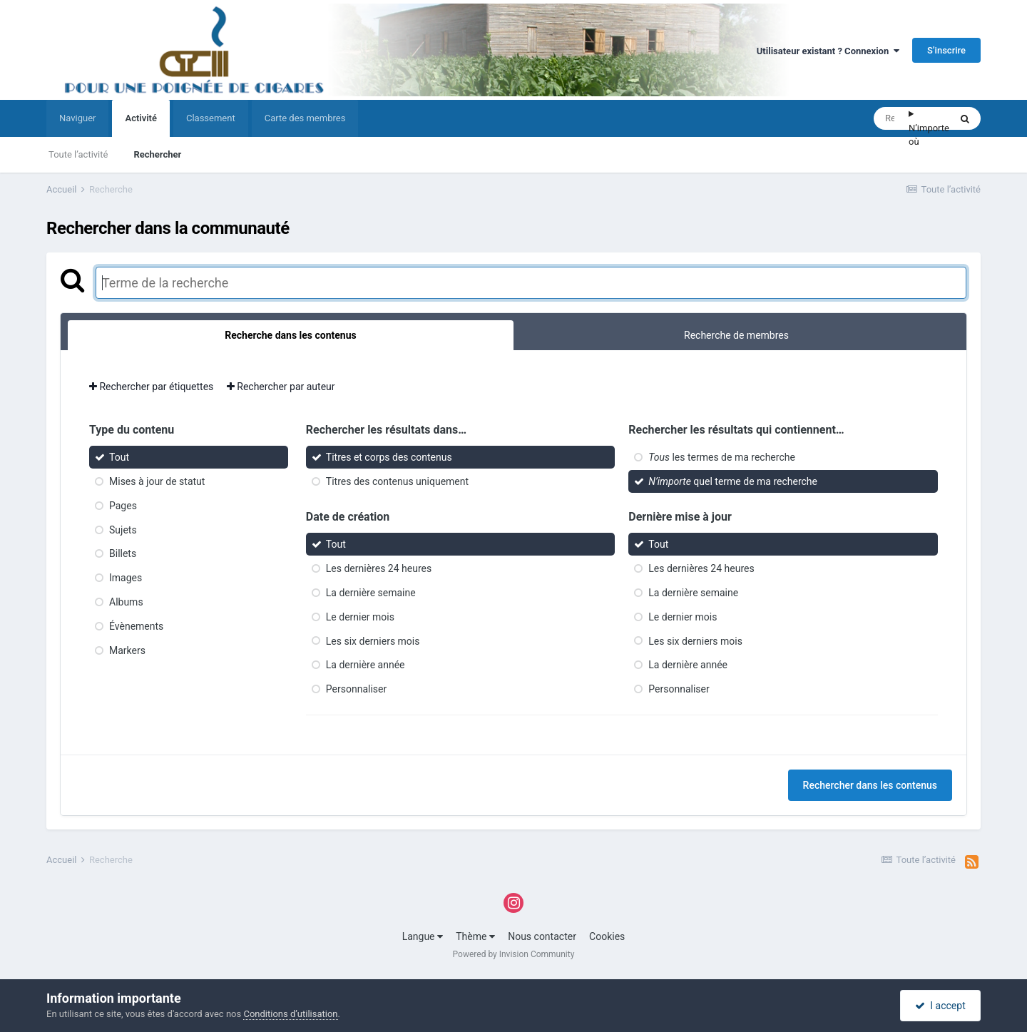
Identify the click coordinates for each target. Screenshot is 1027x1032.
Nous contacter (542, 936)
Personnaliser (356, 689)
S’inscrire (946, 50)
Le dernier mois (360, 617)
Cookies (607, 936)
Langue (422, 936)
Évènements (136, 626)
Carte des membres (305, 118)
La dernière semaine (371, 592)
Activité (140, 125)
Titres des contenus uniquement (397, 481)
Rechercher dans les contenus (870, 785)
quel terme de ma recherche (732, 481)
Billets (122, 553)
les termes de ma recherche (721, 457)
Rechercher (157, 154)
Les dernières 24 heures (378, 568)
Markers (127, 649)
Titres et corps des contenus (389, 457)
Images (125, 577)
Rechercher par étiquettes (151, 386)
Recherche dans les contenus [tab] (290, 335)
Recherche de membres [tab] (736, 335)
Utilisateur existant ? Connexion (828, 51)
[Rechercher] (891, 118)
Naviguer (77, 118)
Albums (126, 602)
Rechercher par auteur (281, 386)
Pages (123, 505)
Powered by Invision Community (514, 954)
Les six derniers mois (373, 640)
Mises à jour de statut (157, 481)
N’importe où (929, 135)
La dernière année (365, 664)
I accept (940, 1005)
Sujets (123, 529)
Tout (119, 457)
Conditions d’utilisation (290, 1013)
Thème (475, 936)
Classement (210, 118)
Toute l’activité (78, 154)
